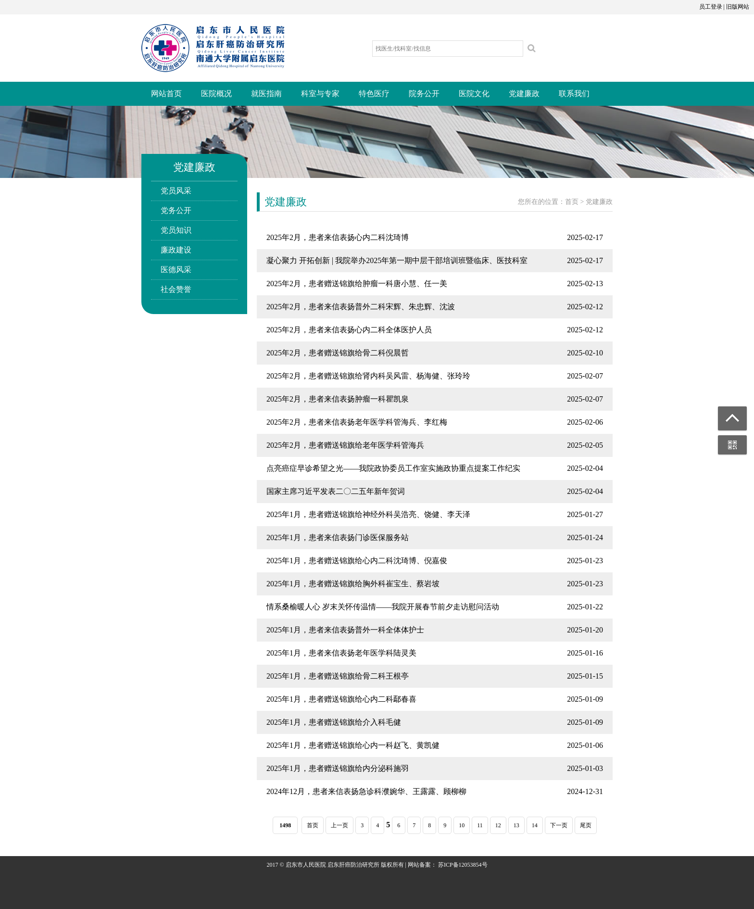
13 (516, 825)
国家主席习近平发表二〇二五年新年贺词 (335, 491)
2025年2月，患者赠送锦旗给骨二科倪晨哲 (337, 353)
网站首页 (166, 93)
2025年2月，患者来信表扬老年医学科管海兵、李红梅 (356, 422)
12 (498, 825)
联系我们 (574, 93)
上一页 (339, 825)
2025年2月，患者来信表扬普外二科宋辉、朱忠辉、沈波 (360, 307)
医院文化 (474, 93)
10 (462, 825)
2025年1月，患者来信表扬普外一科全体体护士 (345, 630)
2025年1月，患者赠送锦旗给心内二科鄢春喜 (341, 699)
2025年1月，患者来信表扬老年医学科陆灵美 (341, 653)
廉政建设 (176, 250)
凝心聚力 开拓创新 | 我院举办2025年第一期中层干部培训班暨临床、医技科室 (397, 260)
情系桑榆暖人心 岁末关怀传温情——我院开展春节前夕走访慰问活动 (382, 607)
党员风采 (176, 191)
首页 (571, 201)
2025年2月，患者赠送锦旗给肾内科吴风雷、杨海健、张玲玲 (368, 376)
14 (535, 825)
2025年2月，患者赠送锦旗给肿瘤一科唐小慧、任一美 (356, 283)
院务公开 (424, 93)
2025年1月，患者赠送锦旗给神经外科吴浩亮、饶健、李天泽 (368, 514)
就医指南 (266, 93)
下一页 (558, 825)
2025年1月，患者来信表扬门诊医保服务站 (337, 537)
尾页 (585, 825)
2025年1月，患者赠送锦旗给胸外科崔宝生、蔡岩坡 (353, 584)
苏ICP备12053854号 (463, 864)
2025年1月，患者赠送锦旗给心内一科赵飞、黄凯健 (353, 745)
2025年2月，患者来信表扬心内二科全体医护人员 (349, 330)
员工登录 (710, 6)
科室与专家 (320, 93)
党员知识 (176, 230)
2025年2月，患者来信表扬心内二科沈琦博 (337, 237)
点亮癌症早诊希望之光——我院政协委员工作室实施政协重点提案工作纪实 (393, 468)
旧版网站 (737, 6)
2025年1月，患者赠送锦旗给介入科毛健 (333, 722)
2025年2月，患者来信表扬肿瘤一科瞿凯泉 (337, 399)
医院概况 (216, 93)
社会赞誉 (176, 289)
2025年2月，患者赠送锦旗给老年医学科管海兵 (345, 445)
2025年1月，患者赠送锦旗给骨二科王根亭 (337, 676)
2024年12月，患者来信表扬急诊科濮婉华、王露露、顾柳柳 (366, 791)
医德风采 (176, 269)
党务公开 (176, 210)
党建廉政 (524, 93)
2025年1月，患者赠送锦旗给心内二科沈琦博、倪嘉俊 (356, 560)
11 (480, 825)
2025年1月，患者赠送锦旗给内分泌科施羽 (337, 768)
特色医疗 (374, 93)
